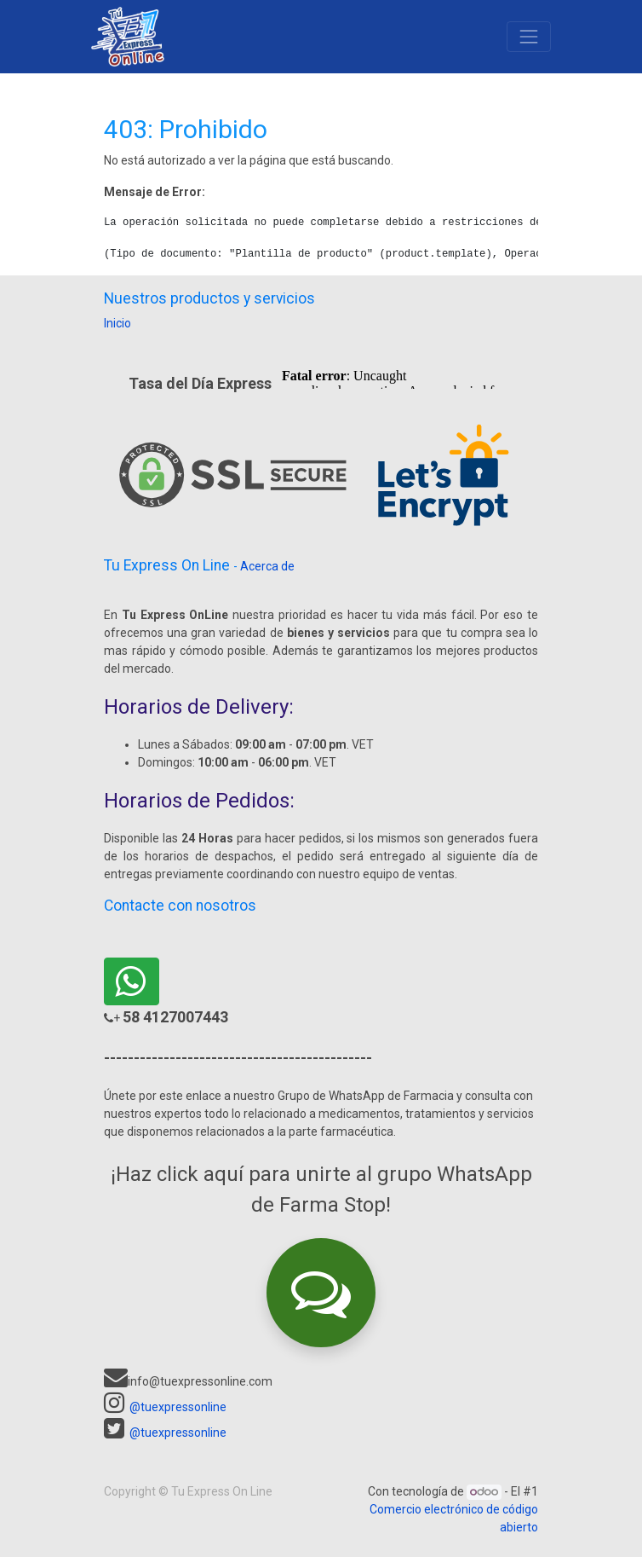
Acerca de (267, 566)
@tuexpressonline (177, 1407)
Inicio (117, 323)
